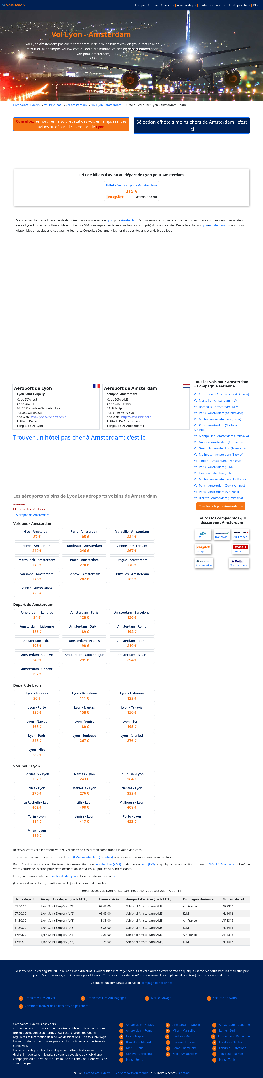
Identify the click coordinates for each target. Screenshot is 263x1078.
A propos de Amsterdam (32, 515)
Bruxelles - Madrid (135, 1042)
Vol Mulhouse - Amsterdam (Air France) (220, 479)
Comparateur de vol (26, 105)
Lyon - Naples (131, 1036)
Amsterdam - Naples (136, 1025)
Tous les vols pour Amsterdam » (221, 506)
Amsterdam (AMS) (108, 864)
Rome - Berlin (224, 1030)
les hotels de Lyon (64, 876)
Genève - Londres (181, 1042)
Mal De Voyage (158, 998)
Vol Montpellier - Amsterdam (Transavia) (221, 436)
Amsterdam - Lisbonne (231, 1025)
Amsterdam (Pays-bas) (97, 857)
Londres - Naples (227, 1042)
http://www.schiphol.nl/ (137, 417)
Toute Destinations (212, 5)
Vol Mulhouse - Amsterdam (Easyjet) (218, 455)
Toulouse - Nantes (228, 1054)
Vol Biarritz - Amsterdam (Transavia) (218, 498)
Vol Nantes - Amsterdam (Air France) (218, 442)
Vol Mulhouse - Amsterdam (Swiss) (217, 419)
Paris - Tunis (223, 1060)
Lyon (109, 220)
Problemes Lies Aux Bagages (103, 998)
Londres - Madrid (180, 1036)
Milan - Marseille (180, 1030)
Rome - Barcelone (181, 1048)
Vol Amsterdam (76, 105)
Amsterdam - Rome (136, 1030)
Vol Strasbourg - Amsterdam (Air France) (221, 394)
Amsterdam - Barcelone (230, 1036)
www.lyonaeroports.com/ (48, 417)
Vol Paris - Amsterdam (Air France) (217, 492)
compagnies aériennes (156, 983)
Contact (184, 1073)
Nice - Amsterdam (181, 1054)
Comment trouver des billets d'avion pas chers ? (54, 1006)
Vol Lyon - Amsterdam (106, 105)
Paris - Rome (131, 1060)
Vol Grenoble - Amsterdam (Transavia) (220, 448)
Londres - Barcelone (229, 1048)
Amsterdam (129, 220)
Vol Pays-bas (52, 105)
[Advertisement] (131, 150)
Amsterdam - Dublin (183, 1025)
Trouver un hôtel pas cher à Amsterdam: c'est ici (80, 437)
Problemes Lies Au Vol (37, 998)
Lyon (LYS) (73, 857)
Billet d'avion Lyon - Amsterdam (131, 185)
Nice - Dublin (131, 1048)
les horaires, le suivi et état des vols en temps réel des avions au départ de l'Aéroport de (71, 124)
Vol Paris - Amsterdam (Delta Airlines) (219, 486)
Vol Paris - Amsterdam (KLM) (213, 467)
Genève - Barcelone (136, 1054)
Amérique (167, 5)
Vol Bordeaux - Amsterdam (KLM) (216, 407)
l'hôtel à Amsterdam (223, 864)
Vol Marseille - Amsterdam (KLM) (216, 401)
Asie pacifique (186, 5)
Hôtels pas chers (239, 5)
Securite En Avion (222, 998)
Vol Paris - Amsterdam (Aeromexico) (218, 413)
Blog (256, 5)
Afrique (153, 5)
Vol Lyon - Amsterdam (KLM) (213, 473)
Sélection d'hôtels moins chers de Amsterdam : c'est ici (191, 125)
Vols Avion (13, 5)
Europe (140, 5)
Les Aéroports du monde (131, 1073)
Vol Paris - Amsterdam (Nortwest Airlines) (216, 427)
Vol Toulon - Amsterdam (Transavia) (218, 461)
